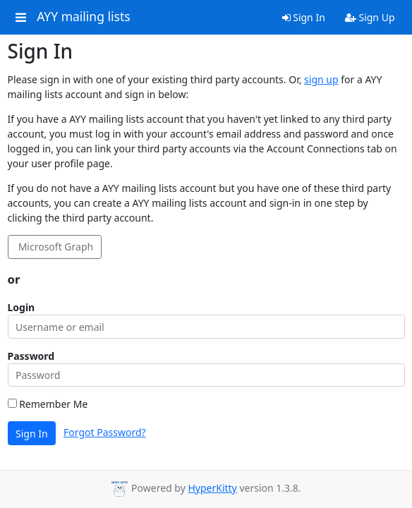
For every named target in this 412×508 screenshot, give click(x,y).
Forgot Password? (104, 432)
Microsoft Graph (54, 246)
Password (31, 356)
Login (21, 307)
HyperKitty (212, 488)
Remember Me (48, 404)
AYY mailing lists (83, 16)
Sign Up (370, 17)
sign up (321, 79)
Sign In (303, 17)
